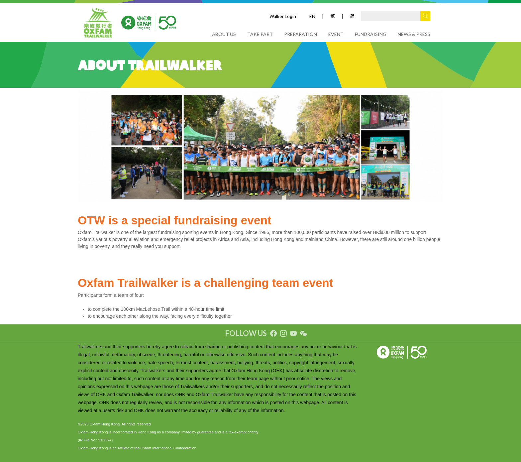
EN (312, 16)
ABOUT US (224, 34)
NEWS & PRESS (414, 34)
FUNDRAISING (370, 34)
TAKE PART (260, 34)
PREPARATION (300, 34)
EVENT (336, 34)
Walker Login (282, 16)
